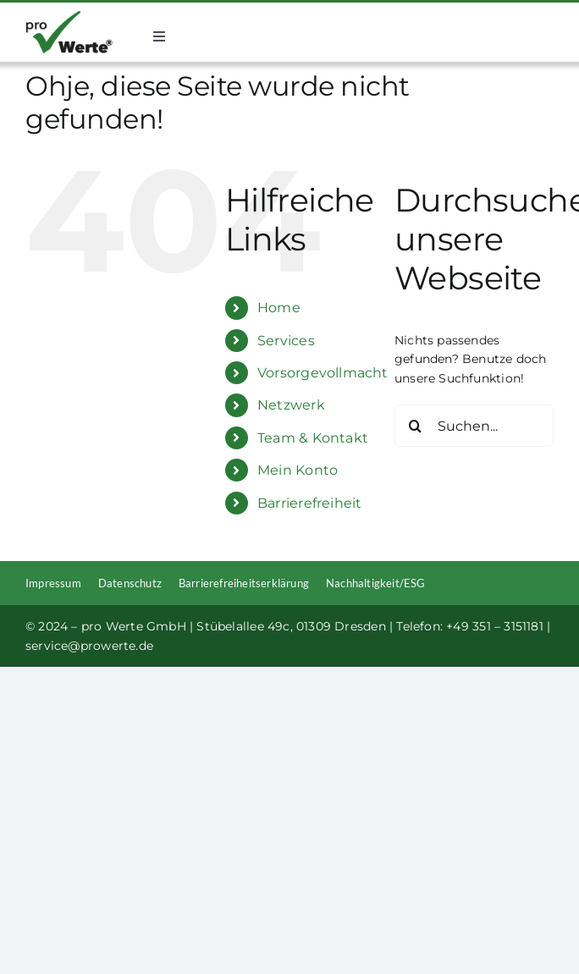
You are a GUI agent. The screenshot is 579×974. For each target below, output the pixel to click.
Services (286, 341)
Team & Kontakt (312, 438)
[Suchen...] (474, 425)
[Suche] (415, 425)
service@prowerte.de (89, 645)
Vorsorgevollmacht (323, 373)
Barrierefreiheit (309, 503)
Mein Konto (297, 470)
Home (279, 308)
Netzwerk (291, 405)
